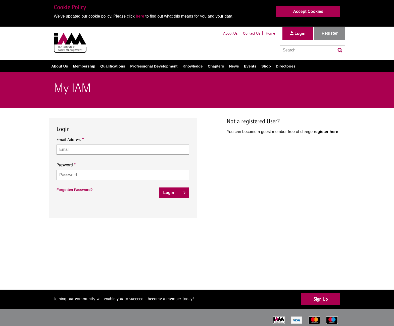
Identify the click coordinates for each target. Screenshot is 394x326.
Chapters (216, 66)
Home (270, 33)
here (140, 16)
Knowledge (193, 66)
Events (250, 66)
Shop (266, 66)
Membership (84, 66)
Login (298, 33)
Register (330, 33)
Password (65, 164)
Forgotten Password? (75, 190)
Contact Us (251, 33)
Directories (286, 66)
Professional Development (153, 66)
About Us (230, 33)
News (234, 66)
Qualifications (112, 66)
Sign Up (321, 299)
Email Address (69, 139)
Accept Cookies (308, 11)
